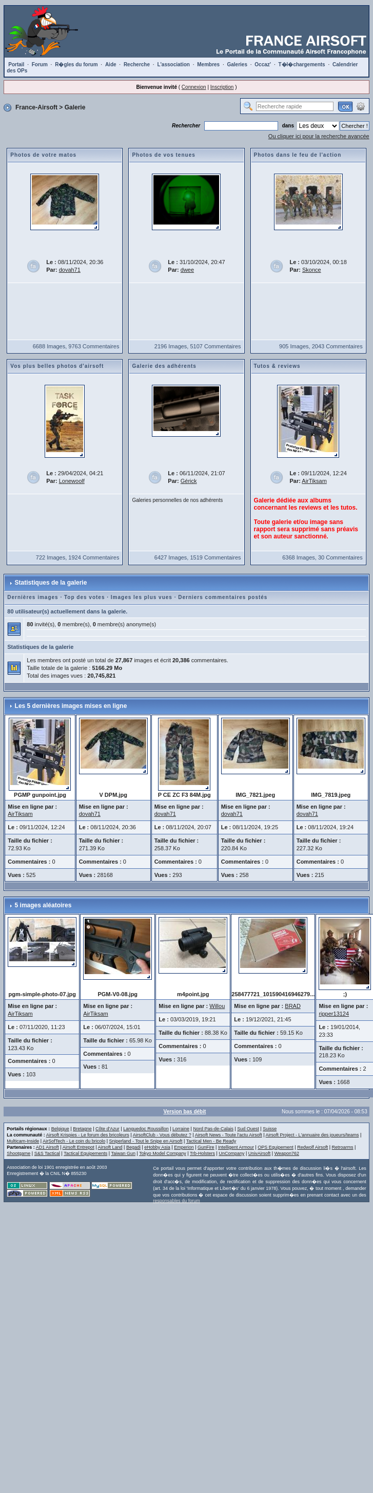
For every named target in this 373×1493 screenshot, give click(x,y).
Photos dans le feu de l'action (298, 155)
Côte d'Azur (107, 1128)
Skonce (311, 270)
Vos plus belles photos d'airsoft (57, 366)
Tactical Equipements (85, 1153)
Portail (16, 64)
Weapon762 (286, 1153)
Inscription (222, 87)
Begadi (133, 1147)
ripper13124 (334, 1014)
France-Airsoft (36, 107)
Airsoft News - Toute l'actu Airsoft (228, 1134)
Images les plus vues (141, 597)
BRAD (293, 1006)
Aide (110, 64)
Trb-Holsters (202, 1153)
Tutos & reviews (277, 366)
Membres (208, 64)
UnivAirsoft (259, 1153)
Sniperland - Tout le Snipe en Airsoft (146, 1141)
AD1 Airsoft (47, 1147)
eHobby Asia (157, 1147)
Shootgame (18, 1153)
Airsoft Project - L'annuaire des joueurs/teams (312, 1134)
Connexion (194, 87)
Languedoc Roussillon (146, 1128)
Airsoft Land (110, 1147)
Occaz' (262, 64)
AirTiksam (314, 481)
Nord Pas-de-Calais (213, 1128)
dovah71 (70, 270)
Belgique (60, 1128)
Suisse (270, 1128)
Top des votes (84, 597)
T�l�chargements (302, 64)
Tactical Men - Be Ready (211, 1141)
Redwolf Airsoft (312, 1147)
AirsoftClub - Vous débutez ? (162, 1134)
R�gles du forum (76, 64)
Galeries (237, 64)
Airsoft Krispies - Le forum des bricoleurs (87, 1134)
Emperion (184, 1147)
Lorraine (180, 1128)
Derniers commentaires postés (222, 597)
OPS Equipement (275, 1147)
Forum (40, 64)
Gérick (189, 481)
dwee (187, 270)
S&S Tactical (47, 1153)
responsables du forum (176, 1200)
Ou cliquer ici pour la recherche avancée (318, 136)
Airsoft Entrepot (78, 1147)
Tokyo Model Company (162, 1153)
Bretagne (82, 1128)
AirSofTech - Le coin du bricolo (74, 1141)
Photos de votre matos (43, 155)
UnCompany (231, 1153)
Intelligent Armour (236, 1147)
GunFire (206, 1147)
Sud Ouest (248, 1128)
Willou (217, 1006)
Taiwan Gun (123, 1153)
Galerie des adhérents (164, 366)
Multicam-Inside (23, 1141)
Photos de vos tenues (163, 155)
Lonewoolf (72, 481)
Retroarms (343, 1147)
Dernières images (32, 597)
